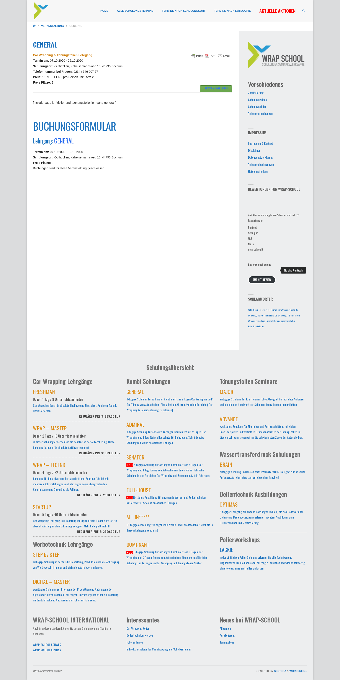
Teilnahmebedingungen (261, 164)
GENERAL (64, 140)
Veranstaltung (52, 26)
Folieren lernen (134, 642)
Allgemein (225, 628)
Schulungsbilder (257, 106)
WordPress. (298, 671)
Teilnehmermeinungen (260, 113)
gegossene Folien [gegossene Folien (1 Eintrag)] (288, 321)
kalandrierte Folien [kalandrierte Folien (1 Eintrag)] (256, 326)
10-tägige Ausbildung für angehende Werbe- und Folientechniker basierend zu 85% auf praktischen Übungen (166, 497)
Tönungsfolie (227, 642)
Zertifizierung (256, 92)
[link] (303, 11)
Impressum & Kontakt (260, 143)
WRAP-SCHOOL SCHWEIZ (47, 644)
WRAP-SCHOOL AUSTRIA (47, 650)
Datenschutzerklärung (260, 157)
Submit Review (262, 280)
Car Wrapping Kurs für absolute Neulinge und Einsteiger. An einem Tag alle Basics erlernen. (76, 406)
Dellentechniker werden (139, 635)
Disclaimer (254, 150)
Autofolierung (227, 635)
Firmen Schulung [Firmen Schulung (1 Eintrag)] (273, 321)
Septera (279, 671)
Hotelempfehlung (258, 171)
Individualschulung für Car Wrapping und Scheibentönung (158, 649)
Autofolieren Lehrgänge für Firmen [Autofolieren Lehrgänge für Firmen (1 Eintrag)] (262, 309)
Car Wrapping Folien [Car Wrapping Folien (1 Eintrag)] (286, 309)
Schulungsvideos (257, 99)
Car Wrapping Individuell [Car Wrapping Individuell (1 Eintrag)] (286, 315)
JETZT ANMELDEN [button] (216, 88)
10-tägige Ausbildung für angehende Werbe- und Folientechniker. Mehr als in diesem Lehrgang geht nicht (169, 524)
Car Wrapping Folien (137, 628)
